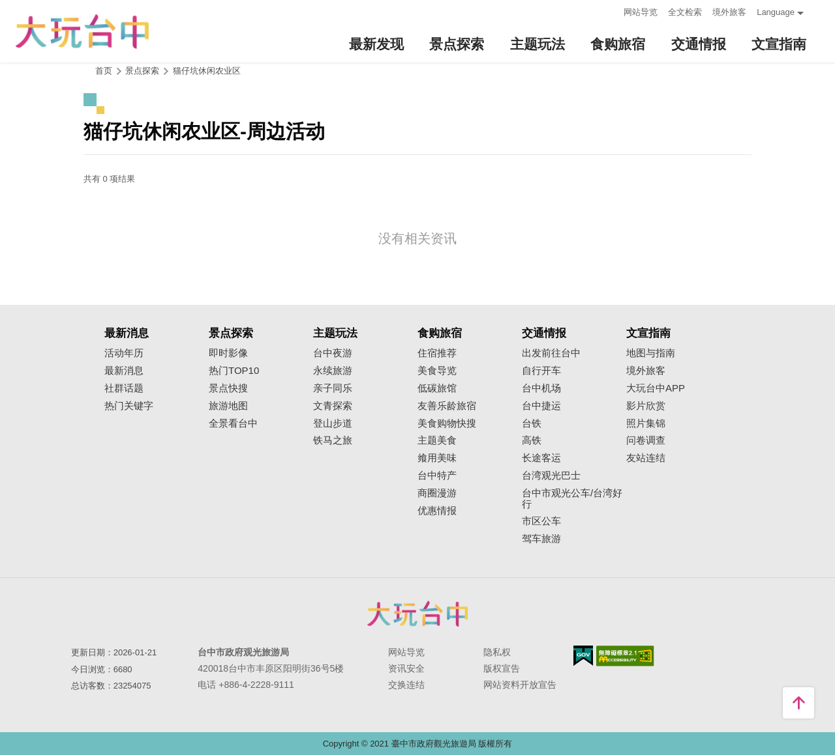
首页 (103, 71)
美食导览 (437, 370)
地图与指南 (650, 353)
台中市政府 (417, 614)
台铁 (531, 423)
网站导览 (641, 12)
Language (776, 12)
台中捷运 (541, 406)
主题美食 (437, 440)
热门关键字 (128, 406)
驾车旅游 (541, 539)
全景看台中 (233, 423)
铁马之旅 (332, 440)
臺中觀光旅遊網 (82, 31)
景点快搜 (228, 388)
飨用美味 (437, 458)
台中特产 (437, 475)
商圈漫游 (437, 493)
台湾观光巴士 (551, 475)
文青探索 (332, 406)
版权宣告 (501, 668)
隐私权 (497, 652)
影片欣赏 (645, 406)
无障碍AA (625, 656)
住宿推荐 (437, 353)
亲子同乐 (332, 388)
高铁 (531, 440)
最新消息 (124, 370)
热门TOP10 (234, 370)
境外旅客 (729, 12)
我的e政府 (583, 656)
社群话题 (124, 388)
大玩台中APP (655, 388)
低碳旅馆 (437, 388)
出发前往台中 (551, 353)
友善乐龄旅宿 (447, 406)
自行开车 (541, 370)
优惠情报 (437, 511)
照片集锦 (645, 423)
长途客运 (541, 458)
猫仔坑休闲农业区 (207, 71)
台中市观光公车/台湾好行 (572, 498)
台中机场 (541, 388)
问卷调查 (645, 440)
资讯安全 (406, 668)
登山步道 (332, 423)
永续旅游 (332, 370)
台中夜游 (332, 353)
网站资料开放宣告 (519, 684)
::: (609, 11)
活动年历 (124, 353)
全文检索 (685, 12)
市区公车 (541, 521)
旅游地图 (228, 406)
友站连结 (645, 458)
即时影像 (228, 353)
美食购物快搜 (447, 423)
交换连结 (406, 684)
